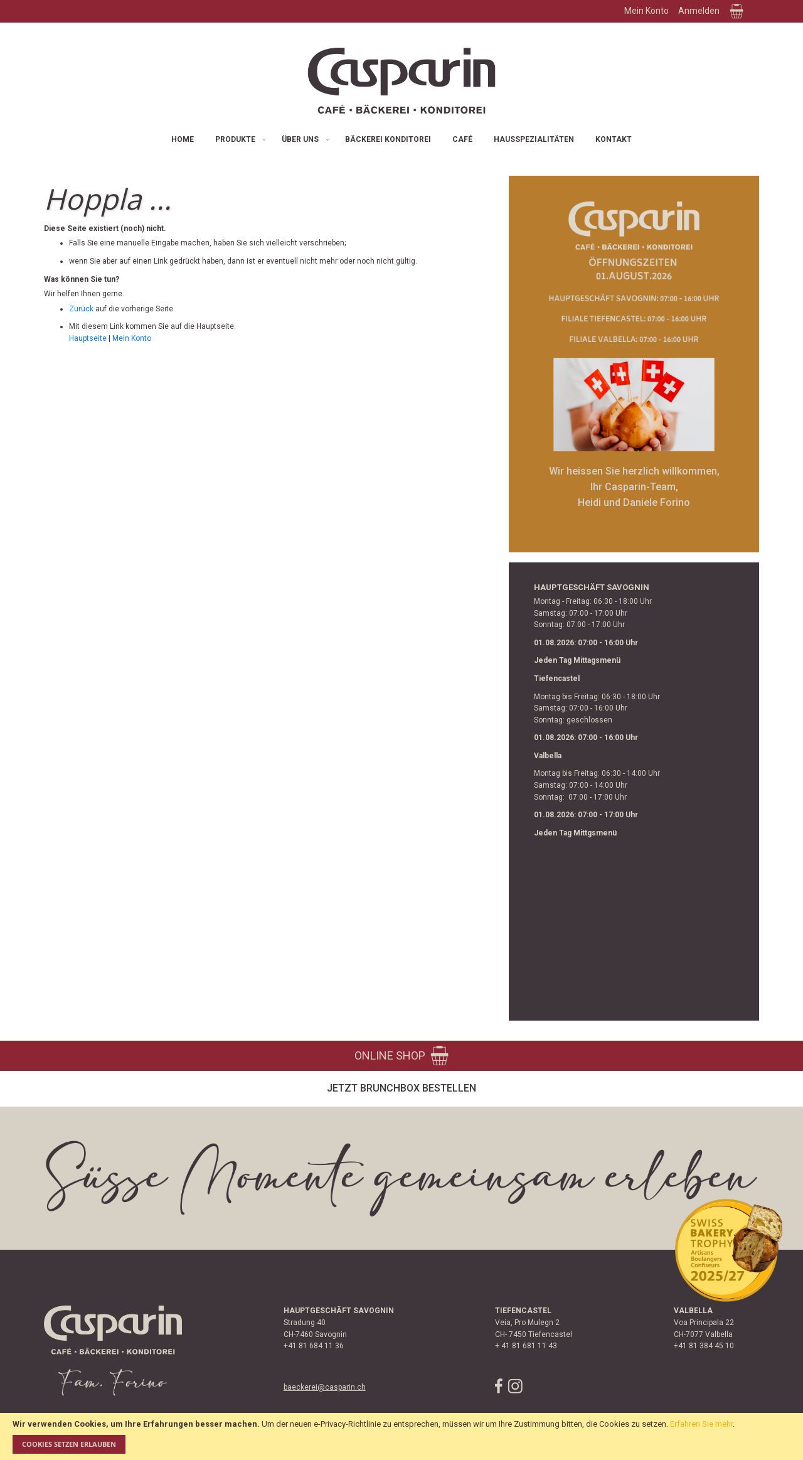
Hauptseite (88, 338)
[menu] (401, 140)
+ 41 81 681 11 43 (526, 1345)
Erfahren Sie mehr (701, 1424)
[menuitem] (182, 140)
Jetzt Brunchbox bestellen (401, 1088)
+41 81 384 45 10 (704, 1345)
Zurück (81, 308)
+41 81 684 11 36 (314, 1345)
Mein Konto (646, 11)
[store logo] (401, 81)
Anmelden (699, 11)
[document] (401, 1436)
